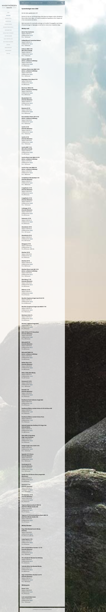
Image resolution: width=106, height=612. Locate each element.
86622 (31, 569)
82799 (31, 459)
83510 (31, 274)
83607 (31, 357)
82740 (31, 500)
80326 (31, 132)
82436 (31, 213)
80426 (31, 239)
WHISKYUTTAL (8, 18)
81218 (31, 35)
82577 (31, 54)
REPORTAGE (8, 21)
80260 (31, 490)
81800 (31, 293)
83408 (31, 64)
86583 (31, 222)
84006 (31, 93)
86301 (31, 430)
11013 (31, 376)
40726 (31, 440)
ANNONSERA (8, 50)
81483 (31, 337)
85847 (31, 384)
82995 (31, 327)
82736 (31, 193)
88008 (31, 542)
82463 (31, 230)
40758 (31, 301)
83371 (31, 510)
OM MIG (8, 53)
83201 (31, 183)
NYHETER (8, 15)
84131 (31, 347)
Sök (62, 3)
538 (30, 256)
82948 (31, 203)
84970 (31, 172)
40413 (31, 44)
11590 (31, 412)
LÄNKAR (8, 44)
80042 (31, 534)
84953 (31, 74)
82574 (31, 479)
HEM (8, 12)
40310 (31, 318)
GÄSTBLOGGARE (8, 36)
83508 (31, 395)
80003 (31, 367)
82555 (31, 520)
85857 (31, 600)
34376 (31, 449)
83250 (31, 264)
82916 (31, 103)
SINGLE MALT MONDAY (8, 33)
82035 (31, 552)
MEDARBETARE (8, 30)
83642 (31, 469)
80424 (31, 83)
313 (30, 247)
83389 (31, 142)
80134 (31, 561)
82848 (31, 111)
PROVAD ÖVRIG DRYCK (8, 27)
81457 (31, 592)
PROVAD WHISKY (8, 24)
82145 (31, 580)
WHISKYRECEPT (8, 47)
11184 (31, 420)
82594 (31, 122)
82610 (31, 284)
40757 (31, 310)
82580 (31, 152)
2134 (31, 403)
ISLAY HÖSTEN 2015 (8, 38)
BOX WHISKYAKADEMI (8, 41)
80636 (31, 162)
